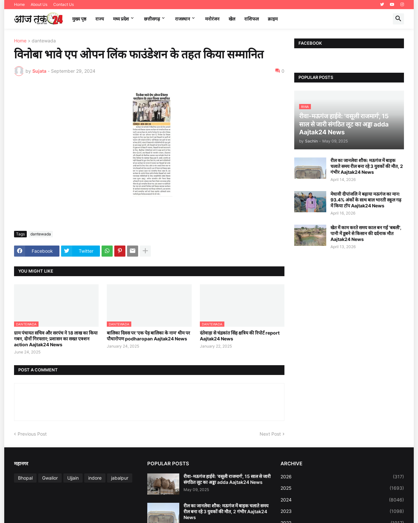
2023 (342, 511)
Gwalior (50, 478)
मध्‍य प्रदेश (121, 19)
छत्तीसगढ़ (152, 19)
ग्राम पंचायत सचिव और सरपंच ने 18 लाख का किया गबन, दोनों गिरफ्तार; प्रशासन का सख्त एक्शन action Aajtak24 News (56, 338)
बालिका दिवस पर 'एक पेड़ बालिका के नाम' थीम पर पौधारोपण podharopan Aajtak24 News (148, 335)
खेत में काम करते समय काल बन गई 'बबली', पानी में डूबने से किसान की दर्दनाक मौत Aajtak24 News (365, 233)
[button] (398, 18)
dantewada (44, 40)
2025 (342, 488)
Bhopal (25, 478)
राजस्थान (182, 19)
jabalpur (119, 478)
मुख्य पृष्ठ (79, 19)
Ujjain (73, 478)
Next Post (270, 434)
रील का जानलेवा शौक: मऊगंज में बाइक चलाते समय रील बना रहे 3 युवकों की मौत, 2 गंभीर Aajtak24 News (366, 166)
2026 (342, 476)
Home (19, 4)
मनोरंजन (212, 19)
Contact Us (63, 4)
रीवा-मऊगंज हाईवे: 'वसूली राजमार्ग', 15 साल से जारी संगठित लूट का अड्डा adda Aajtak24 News (227, 479)
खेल (232, 19)
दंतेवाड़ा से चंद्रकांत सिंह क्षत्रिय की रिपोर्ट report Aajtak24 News (240, 335)
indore (95, 478)
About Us (39, 4)
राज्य (99, 19)
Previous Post (32, 434)
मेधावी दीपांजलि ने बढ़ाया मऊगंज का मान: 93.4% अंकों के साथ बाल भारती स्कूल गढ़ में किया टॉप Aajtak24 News (365, 199)
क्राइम (273, 19)
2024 (342, 500)
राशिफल (251, 19)
